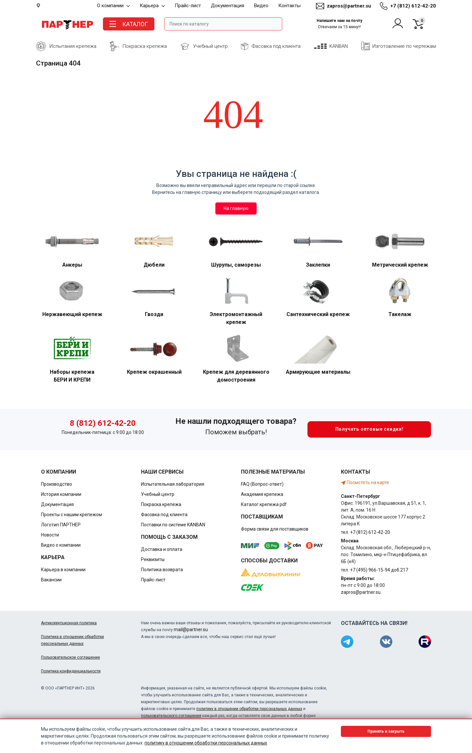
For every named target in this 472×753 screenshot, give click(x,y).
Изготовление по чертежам (404, 46)
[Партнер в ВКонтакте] (386, 641)
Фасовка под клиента (276, 46)
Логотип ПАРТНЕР (61, 524)
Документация (227, 6)
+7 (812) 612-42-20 (413, 6)
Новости (50, 534)
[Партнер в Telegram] (347, 641)
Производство (56, 484)
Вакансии (51, 579)
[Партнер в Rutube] (425, 641)
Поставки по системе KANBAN (173, 524)
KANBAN (338, 46)
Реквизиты (153, 559)
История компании (61, 494)
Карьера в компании (63, 569)
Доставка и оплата (161, 549)
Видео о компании (61, 545)
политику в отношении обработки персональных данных (249, 708)
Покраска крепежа (145, 46)
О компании (113, 6)
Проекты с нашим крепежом (71, 514)
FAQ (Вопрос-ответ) (262, 484)
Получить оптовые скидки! (355, 429)
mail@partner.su (191, 629)
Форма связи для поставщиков (274, 529)
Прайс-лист (188, 6)
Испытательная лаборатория (172, 484)
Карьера (152, 6)
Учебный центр (210, 46)
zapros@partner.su (349, 6)
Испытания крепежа (72, 46)
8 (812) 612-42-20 (103, 423)
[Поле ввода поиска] (223, 23)
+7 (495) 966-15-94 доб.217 (379, 570)
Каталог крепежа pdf (264, 504)
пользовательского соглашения (171, 715)
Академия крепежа (262, 494)
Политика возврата (162, 569)
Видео (261, 6)
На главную (236, 208)
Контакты (289, 6)
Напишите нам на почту (339, 23)
